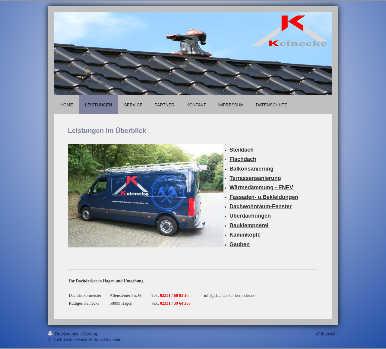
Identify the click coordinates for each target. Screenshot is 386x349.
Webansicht (327, 334)
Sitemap (90, 334)
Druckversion (64, 334)
